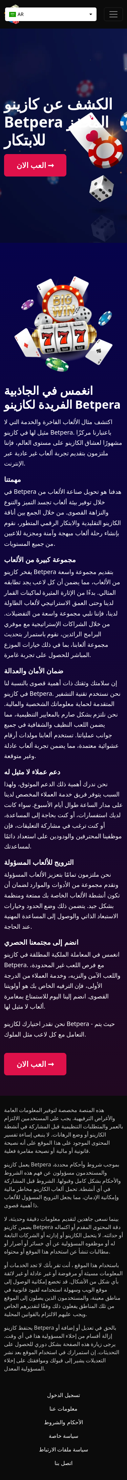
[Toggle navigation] (113, 14)
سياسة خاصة (63, 1436)
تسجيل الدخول (63, 1395)
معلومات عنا (63, 1408)
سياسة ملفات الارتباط (63, 1449)
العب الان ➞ (35, 165)
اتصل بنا (63, 1463)
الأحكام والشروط (63, 1422)
